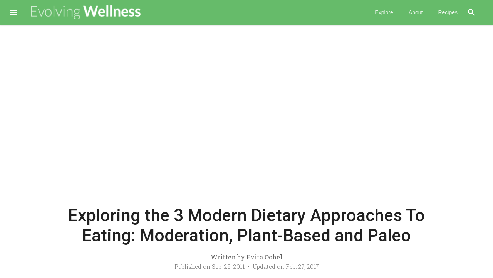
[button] (14, 13)
